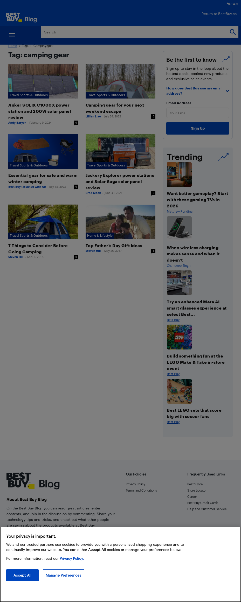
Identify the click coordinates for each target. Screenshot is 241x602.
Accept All (22, 575)
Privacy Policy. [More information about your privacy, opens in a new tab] (72, 558)
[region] (120, 564)
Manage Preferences (63, 575)
